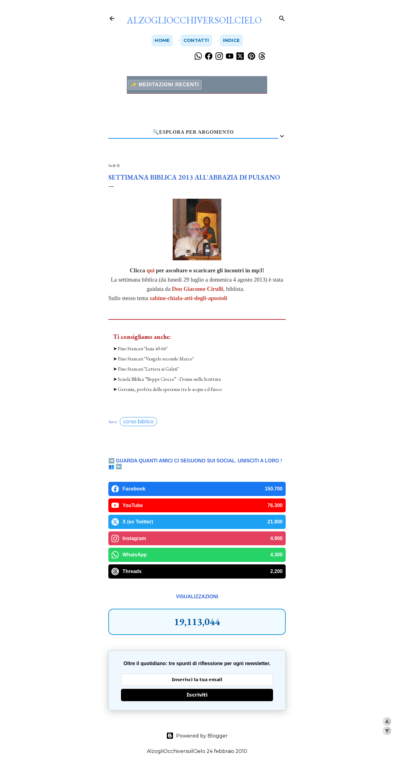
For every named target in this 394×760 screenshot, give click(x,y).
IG (163, 732)
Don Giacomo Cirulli (197, 289)
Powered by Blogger (197, 685)
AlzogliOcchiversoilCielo (194, 20)
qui (151, 270)
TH (180, 732)
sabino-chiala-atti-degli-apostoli (188, 298)
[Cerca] (282, 17)
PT (211, 732)
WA (247, 732)
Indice (232, 40)
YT (228, 732)
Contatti (196, 40)
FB (147, 732)
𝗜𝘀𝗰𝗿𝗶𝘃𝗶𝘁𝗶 (197, 644)
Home (161, 40)
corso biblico (138, 371)
